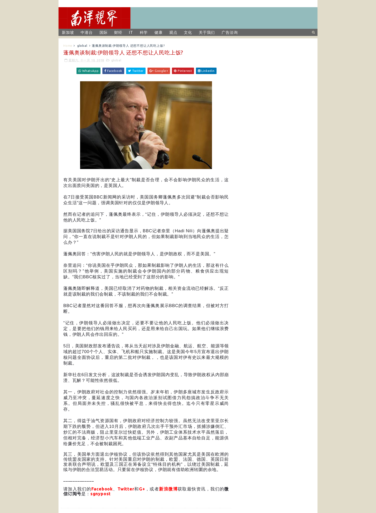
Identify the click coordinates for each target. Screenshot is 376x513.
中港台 (87, 32)
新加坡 (68, 32)
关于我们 (207, 32)
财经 (118, 32)
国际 (104, 32)
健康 (158, 32)
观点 (173, 32)
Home (67, 45)
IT (131, 32)
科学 (144, 32)
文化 (188, 32)
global (82, 45)
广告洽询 (230, 32)
